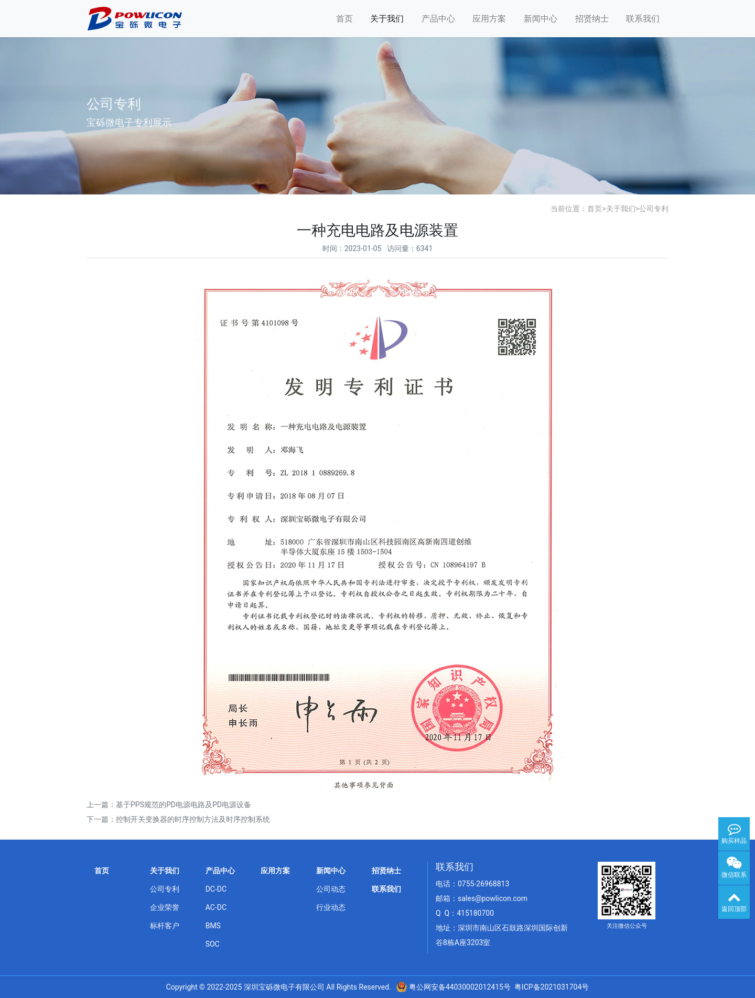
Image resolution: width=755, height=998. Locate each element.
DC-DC (216, 889)
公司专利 (653, 208)
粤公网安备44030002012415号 (459, 987)
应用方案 (489, 19)
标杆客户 (164, 925)
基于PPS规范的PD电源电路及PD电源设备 (183, 804)
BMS (213, 925)
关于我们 (387, 19)
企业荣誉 (164, 907)
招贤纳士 (592, 19)
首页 (344, 19)
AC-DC (216, 907)
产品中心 (438, 19)
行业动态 (331, 907)
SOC (213, 944)
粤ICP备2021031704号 (551, 987)
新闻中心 (540, 19)
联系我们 (643, 19)
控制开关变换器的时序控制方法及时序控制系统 (193, 819)
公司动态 (331, 889)
